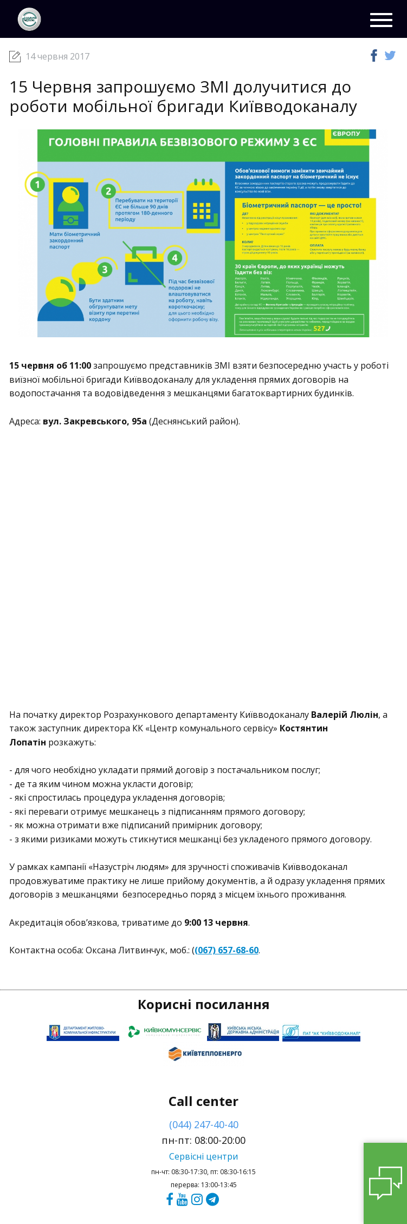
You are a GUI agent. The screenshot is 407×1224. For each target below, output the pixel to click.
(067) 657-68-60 (227, 950)
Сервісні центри (203, 1156)
